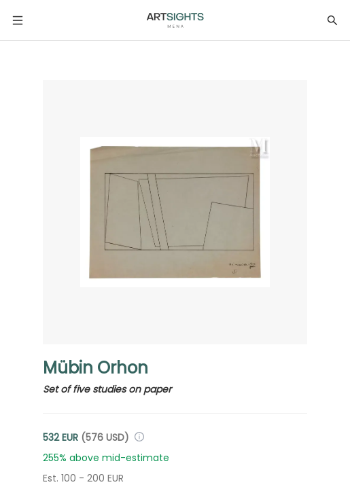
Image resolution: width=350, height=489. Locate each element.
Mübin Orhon (95, 368)
